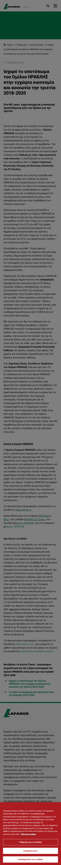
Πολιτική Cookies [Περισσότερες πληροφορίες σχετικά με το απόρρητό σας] (28, 834)
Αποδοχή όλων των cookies (30, 859)
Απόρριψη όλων (30, 851)
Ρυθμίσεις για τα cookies (30, 842)
